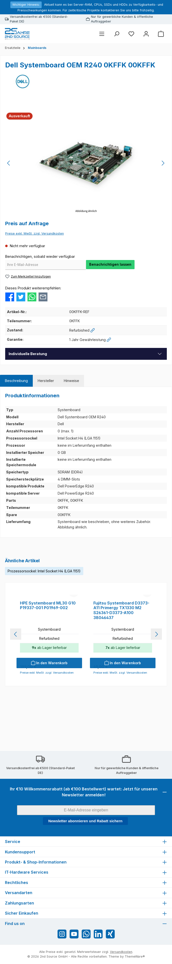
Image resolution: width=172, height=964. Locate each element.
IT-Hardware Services (26, 872)
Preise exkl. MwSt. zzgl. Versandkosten (34, 233)
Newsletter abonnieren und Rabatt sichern (85, 821)
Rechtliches (16, 882)
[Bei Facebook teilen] (9, 296)
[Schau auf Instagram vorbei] (62, 934)
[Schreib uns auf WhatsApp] (86, 934)
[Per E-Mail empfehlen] (43, 296)
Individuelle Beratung (28, 354)
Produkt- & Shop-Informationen (36, 862)
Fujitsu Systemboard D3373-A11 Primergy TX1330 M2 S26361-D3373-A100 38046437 (121, 659)
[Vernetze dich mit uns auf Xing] (110, 934)
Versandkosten (121, 952)
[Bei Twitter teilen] (20, 296)
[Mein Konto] (146, 34)
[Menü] (102, 34)
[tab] (16, 381)
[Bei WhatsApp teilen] (31, 296)
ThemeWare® (135, 956)
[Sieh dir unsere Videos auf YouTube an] (74, 934)
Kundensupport (20, 851)
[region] (86, 163)
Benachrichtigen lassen (110, 264)
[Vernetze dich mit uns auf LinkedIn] (98, 934)
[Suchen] (116, 34)
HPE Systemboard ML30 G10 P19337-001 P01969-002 (48, 655)
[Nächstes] (163, 163)
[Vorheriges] (9, 163)
